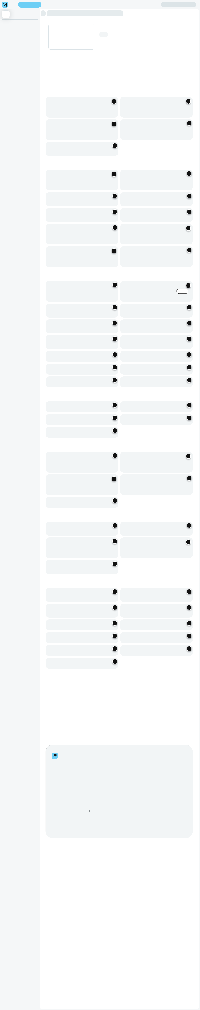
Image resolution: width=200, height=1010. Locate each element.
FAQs (137, 787)
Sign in (179, 4)
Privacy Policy (108, 810)
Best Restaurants (80, 814)
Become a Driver (81, 787)
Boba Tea (7, 36)
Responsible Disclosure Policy (85, 810)
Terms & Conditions (127, 810)
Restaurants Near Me (101, 814)
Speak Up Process (174, 810)
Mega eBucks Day (113, 787)
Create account (149, 4)
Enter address (29, 4)
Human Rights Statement (150, 810)
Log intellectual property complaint (151, 791)
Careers (77, 791)
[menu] (13, 4)
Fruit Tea (7, 30)
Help (137, 783)
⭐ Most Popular (10, 24)
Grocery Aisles (137, 814)
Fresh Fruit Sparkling (12, 49)
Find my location (54, 4)
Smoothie (7, 55)
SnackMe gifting (111, 783)
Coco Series (8, 42)
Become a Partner (82, 783)
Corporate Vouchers (113, 791)
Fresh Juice (8, 61)
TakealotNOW (120, 814)
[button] (43, 13)
